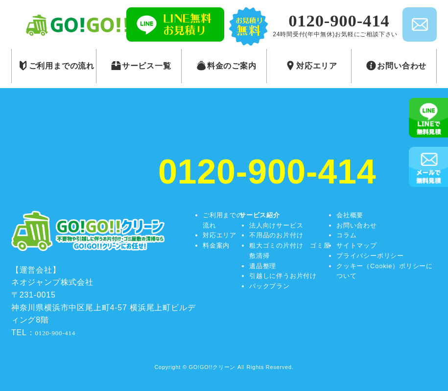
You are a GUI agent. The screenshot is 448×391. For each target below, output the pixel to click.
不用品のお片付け (276, 235)
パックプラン (269, 286)
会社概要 (349, 215)
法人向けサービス (276, 225)
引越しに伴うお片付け (283, 275)
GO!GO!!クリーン (212, 367)
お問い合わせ (356, 225)
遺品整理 (262, 266)
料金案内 (216, 245)
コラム (346, 235)
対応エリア (219, 235)
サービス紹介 (259, 215)
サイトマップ (356, 245)
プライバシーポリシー (370, 255)
